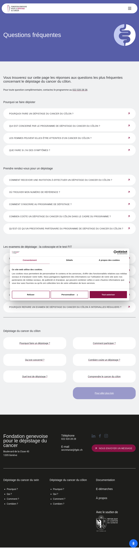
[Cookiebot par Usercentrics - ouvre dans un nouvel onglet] (115, 252)
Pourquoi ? (12, 489)
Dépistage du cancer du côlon (68, 479)
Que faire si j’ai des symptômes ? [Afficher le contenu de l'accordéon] (29, 150)
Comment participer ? (104, 343)
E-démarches (104, 488)
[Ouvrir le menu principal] (129, 9)
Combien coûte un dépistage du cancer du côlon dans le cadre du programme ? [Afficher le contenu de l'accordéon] (60, 216)
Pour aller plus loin (104, 393)
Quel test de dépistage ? (34, 376)
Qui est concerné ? (34, 359)
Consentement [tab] (30, 260)
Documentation (105, 479)
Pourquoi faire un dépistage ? (34, 343)
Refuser (30, 294)
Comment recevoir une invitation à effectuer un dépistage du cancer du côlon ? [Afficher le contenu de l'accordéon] (60, 180)
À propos (101, 498)
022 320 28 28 (79, 89)
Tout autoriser (108, 294)
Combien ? (12, 503)
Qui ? (9, 494)
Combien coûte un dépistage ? (104, 359)
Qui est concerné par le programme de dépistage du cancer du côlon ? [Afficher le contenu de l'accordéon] (54, 126)
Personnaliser (69, 294)
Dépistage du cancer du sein (21, 479)
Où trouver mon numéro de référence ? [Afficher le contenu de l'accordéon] (34, 192)
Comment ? (13, 498)
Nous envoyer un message (115, 448)
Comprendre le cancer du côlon (104, 376)
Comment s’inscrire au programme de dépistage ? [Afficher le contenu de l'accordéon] (40, 204)
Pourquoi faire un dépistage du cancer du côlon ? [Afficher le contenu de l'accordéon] (41, 114)
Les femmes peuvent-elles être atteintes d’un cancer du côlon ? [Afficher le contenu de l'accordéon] (50, 138)
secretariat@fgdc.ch (72, 449)
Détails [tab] (69, 260)
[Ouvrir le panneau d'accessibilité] (133, 543)
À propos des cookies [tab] (109, 260)
